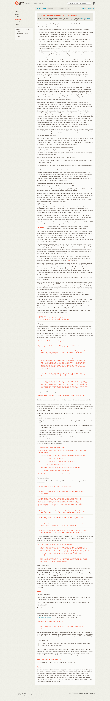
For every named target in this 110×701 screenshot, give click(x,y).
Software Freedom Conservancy (87, 693)
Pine (18, 31)
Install (17, 22)
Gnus (18, 36)
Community (19, 24)
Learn (17, 14)
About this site (22, 693)
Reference (18, 19)
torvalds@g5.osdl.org (44, 617)
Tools (17, 17)
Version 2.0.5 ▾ (41, 8)
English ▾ (91, 8)
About (17, 11)
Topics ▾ (84, 8)
